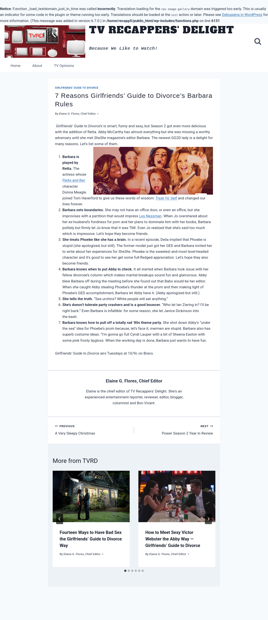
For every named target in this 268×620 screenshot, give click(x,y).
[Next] (208, 519)
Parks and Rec (73, 180)
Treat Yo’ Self (166, 198)
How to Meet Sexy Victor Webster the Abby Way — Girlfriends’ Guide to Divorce (172, 539)
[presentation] (91, 496)
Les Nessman (150, 216)
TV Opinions (64, 65)
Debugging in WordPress (242, 14)
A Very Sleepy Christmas (92, 429)
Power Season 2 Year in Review (175, 429)
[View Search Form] (257, 41)
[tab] (125, 571)
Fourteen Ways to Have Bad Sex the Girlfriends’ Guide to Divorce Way (91, 539)
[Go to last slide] (59, 519)
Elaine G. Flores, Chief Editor (77, 113)
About (37, 65)
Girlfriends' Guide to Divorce (77, 87)
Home (15, 65)
